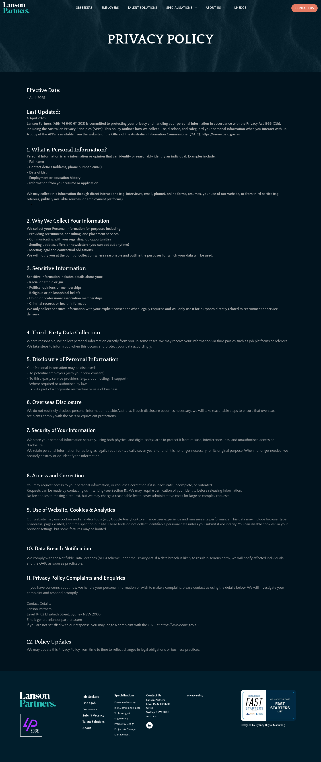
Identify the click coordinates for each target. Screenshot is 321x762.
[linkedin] (149, 726)
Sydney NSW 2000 (157, 712)
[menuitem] (83, 8)
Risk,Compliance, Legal (127, 707)
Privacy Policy (195, 695)
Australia (151, 716)
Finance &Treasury (125, 702)
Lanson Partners (155, 700)
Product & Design (124, 724)
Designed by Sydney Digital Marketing (263, 725)
